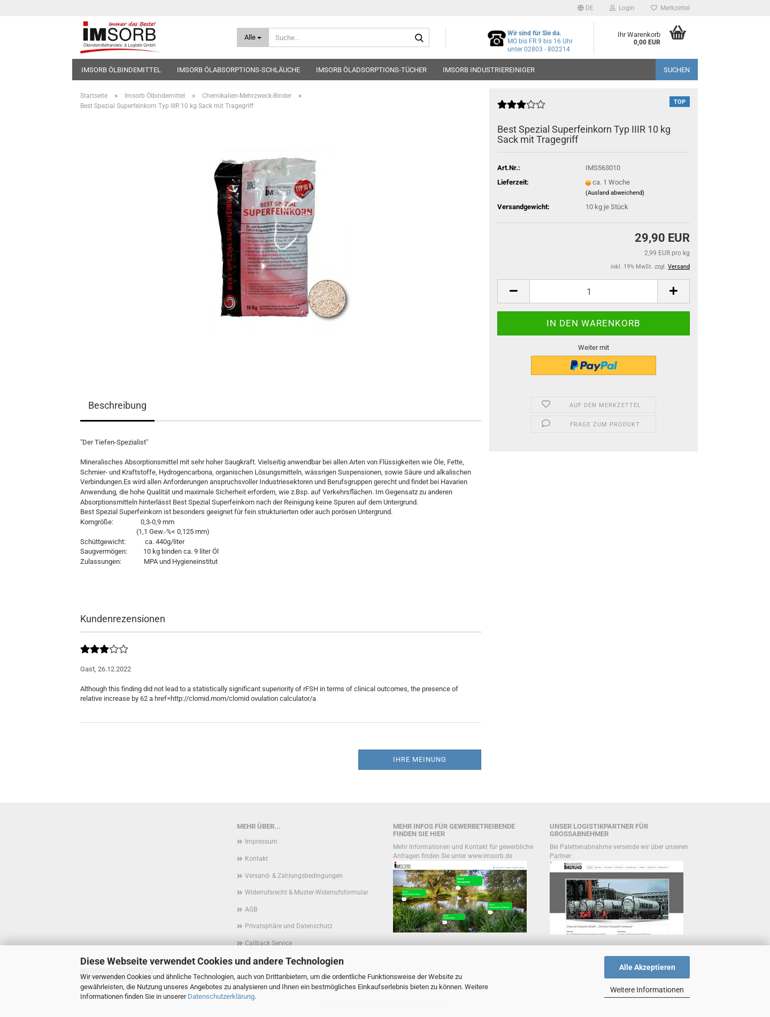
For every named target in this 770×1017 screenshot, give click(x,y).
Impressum (261, 841)
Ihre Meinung (419, 759)
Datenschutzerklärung (221, 996)
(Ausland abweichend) (615, 192)
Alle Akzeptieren (647, 967)
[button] (585, 8)
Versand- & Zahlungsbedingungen (294, 876)
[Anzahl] (593, 291)
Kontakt (256, 858)
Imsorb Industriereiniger (489, 70)
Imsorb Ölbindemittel (121, 70)
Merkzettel (670, 8)
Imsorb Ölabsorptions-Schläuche (238, 70)
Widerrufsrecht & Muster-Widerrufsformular (306, 892)
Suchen (677, 70)
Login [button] (622, 8)
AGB (251, 909)
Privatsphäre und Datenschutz (289, 926)
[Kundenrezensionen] (521, 109)
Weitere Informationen (647, 989)
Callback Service (268, 943)
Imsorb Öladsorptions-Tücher (371, 70)
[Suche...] (253, 37)
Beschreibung (117, 405)
